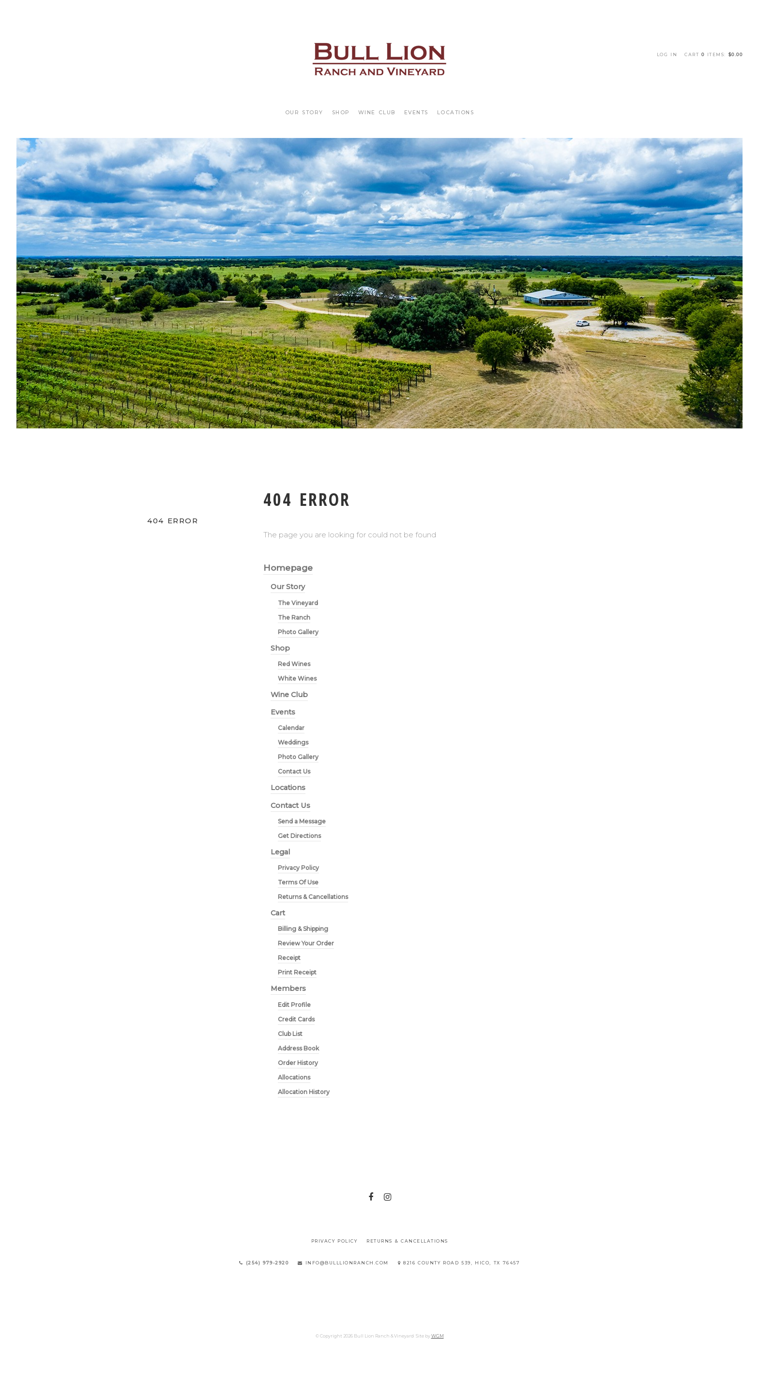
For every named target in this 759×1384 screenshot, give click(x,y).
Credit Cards (296, 1019)
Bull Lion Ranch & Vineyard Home (379, 58)
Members (288, 988)
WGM (437, 1335)
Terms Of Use (298, 882)
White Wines (297, 678)
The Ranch (294, 617)
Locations (455, 112)
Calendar (291, 727)
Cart (278, 913)
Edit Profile (294, 1004)
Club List (290, 1033)
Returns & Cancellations (313, 896)
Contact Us (294, 771)
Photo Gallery (298, 632)
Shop (340, 112)
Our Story (304, 112)
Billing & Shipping (303, 928)
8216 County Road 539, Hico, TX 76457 (459, 1262)
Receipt (289, 957)
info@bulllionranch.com (343, 1262)
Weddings (293, 742)
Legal (280, 852)
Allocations (294, 1077)
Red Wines (294, 664)
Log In (667, 54)
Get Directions (299, 835)
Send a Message (302, 821)
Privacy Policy (298, 867)
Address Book (298, 1048)
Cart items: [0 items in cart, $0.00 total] (713, 54)
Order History (298, 1062)
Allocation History (304, 1091)
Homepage (288, 568)
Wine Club (376, 112)
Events (416, 112)
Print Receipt (297, 972)
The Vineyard (298, 603)
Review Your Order (306, 943)
